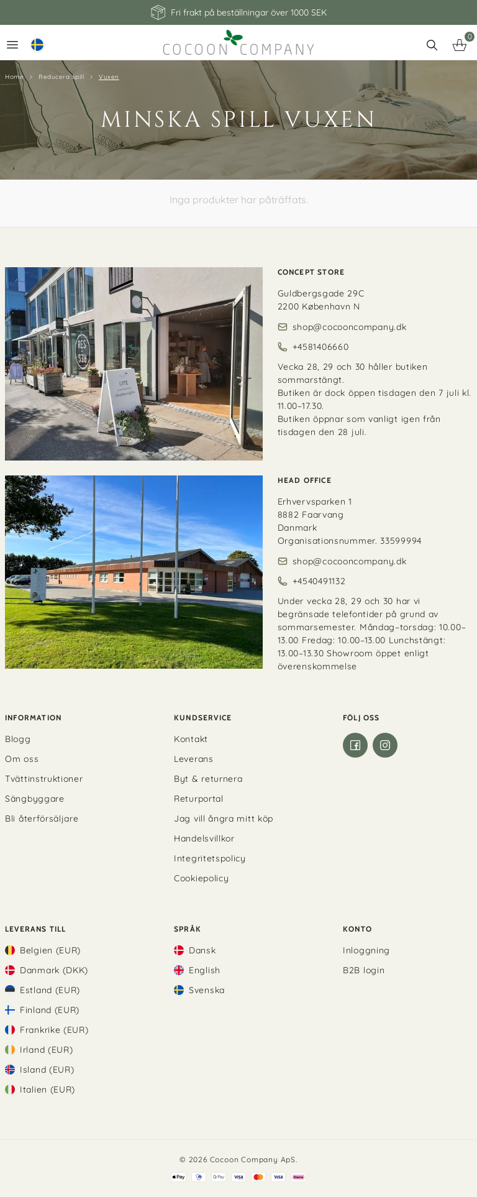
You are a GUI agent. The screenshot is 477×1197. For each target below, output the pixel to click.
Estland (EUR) (50, 990)
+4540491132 (319, 581)
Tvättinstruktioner (44, 778)
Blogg (18, 739)
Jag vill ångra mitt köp (223, 818)
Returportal (199, 798)
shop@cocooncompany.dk (350, 326)
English (204, 970)
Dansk (202, 950)
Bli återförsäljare (42, 818)
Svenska (207, 990)
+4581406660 (321, 346)
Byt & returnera (208, 778)
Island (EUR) (47, 1069)
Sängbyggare (35, 798)
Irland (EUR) (46, 1049)
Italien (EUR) (47, 1089)
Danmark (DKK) (54, 970)
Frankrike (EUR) (54, 1029)
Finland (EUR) (50, 1010)
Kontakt (191, 739)
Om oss (22, 758)
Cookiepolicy (201, 878)
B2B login (363, 970)
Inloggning (366, 950)
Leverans (194, 758)
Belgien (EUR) (50, 950)
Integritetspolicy (210, 858)
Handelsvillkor (204, 838)
